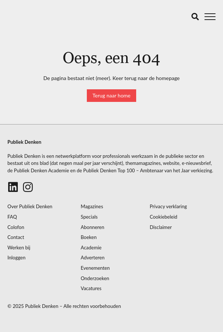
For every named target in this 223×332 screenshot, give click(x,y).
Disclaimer (161, 227)
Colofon (15, 227)
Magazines (92, 206)
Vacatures (91, 288)
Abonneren (92, 227)
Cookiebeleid (163, 217)
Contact (15, 237)
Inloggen (16, 257)
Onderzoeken (95, 278)
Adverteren (93, 257)
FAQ (12, 217)
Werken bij (18, 247)
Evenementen (95, 268)
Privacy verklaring (168, 206)
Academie (91, 247)
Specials (89, 217)
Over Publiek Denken (29, 206)
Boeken (89, 237)
